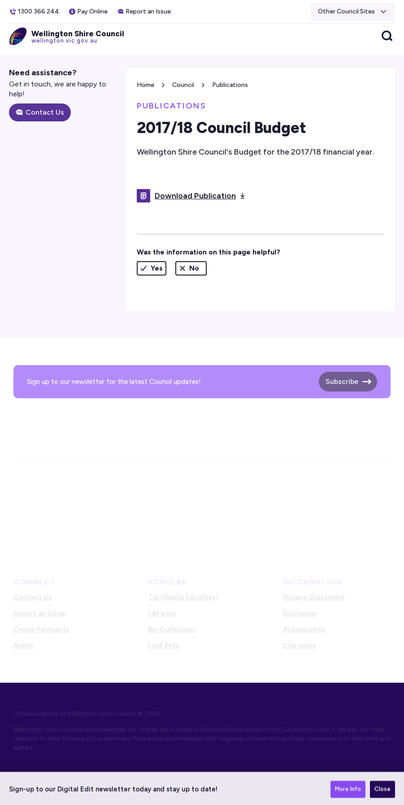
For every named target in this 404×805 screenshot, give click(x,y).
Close (382, 791)
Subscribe (342, 381)
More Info (348, 791)
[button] (352, 12)
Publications (230, 85)
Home (145, 85)
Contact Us (45, 112)
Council (183, 85)
